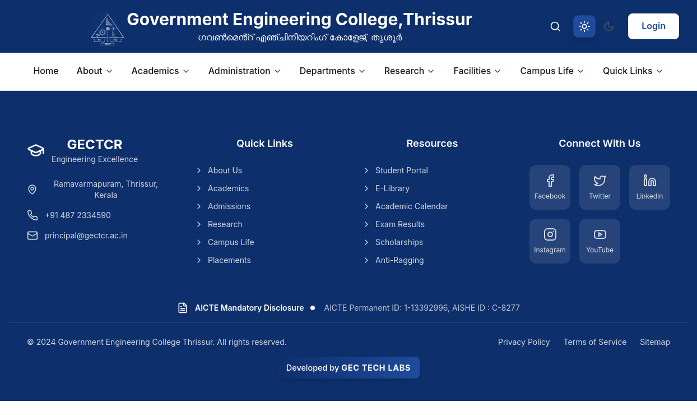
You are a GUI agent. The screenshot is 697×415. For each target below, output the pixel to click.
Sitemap (655, 342)
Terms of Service (595, 342)
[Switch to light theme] (584, 26)
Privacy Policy (524, 342)
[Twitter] (599, 187)
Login (654, 25)
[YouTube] (599, 241)
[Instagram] (549, 241)
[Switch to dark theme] (609, 26)
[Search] (555, 26)
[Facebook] (549, 187)
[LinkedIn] (649, 187)
